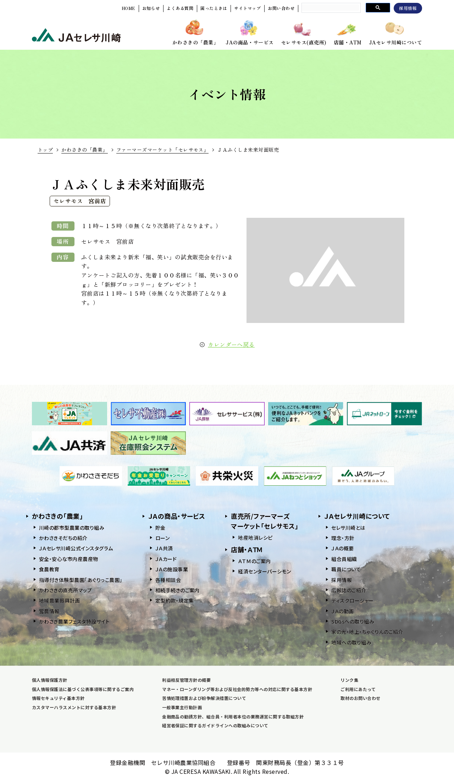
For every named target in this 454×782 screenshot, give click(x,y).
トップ (45, 149)
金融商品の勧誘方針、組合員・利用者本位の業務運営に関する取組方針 (233, 716)
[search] (330, 7)
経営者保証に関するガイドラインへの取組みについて (215, 725)
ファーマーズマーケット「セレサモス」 (162, 149)
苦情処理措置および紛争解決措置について (204, 698)
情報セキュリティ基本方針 (58, 698)
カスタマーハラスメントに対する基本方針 (74, 707)
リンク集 (349, 680)
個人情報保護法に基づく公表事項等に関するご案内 (83, 689)
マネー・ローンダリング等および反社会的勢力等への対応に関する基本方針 (237, 689)
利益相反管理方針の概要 (186, 680)
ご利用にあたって (358, 689)
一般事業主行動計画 (182, 707)
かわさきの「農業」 (84, 149)
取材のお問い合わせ (360, 698)
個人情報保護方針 (49, 680)
